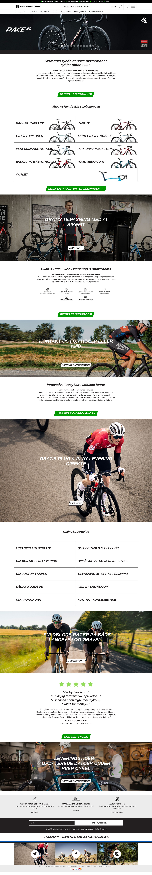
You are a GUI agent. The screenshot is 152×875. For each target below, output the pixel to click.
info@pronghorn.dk (102, 869)
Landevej (20, 12)
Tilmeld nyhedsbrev (98, 826)
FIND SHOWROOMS (72, 1)
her (105, 832)
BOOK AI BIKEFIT (60, 1)
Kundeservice (95, 12)
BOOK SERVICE (84, 1)
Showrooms (66, 12)
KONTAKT (108, 1)
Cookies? (110, 869)
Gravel (32, 12)
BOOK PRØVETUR (47, 1)
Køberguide (79, 12)
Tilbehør (43, 12)
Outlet (55, 12)
